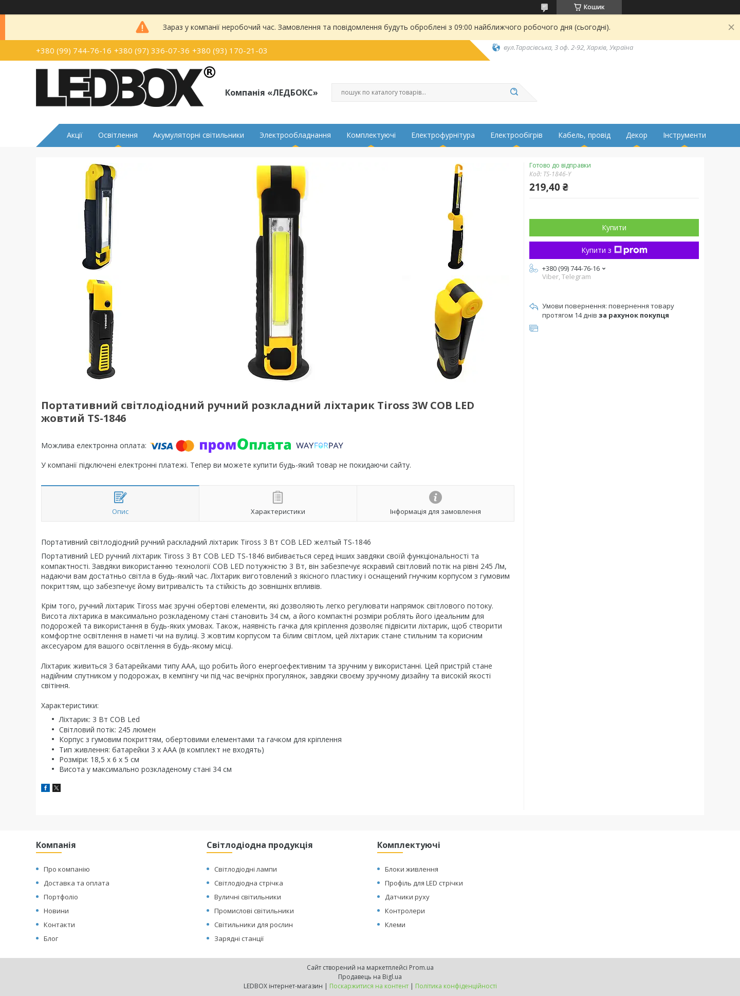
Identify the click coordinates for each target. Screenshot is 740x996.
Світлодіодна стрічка (248, 883)
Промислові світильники (254, 910)
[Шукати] (514, 92)
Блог (51, 938)
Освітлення (118, 135)
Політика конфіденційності (456, 986)
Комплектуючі (371, 135)
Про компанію (67, 869)
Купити (614, 227)
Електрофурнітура (443, 135)
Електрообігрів (516, 135)
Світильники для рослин (253, 924)
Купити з (614, 250)
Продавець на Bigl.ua (370, 976)
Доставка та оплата (76, 883)
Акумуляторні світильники (198, 135)
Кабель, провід (584, 135)
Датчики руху (407, 896)
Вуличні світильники (247, 896)
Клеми (395, 924)
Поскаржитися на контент (369, 986)
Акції (75, 135)
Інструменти (684, 135)
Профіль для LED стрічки (424, 883)
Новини (56, 910)
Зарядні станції (239, 938)
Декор (636, 135)
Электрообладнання (295, 135)
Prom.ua (421, 967)
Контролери (405, 910)
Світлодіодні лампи (245, 869)
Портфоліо (61, 896)
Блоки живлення (411, 869)
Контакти (59, 924)
